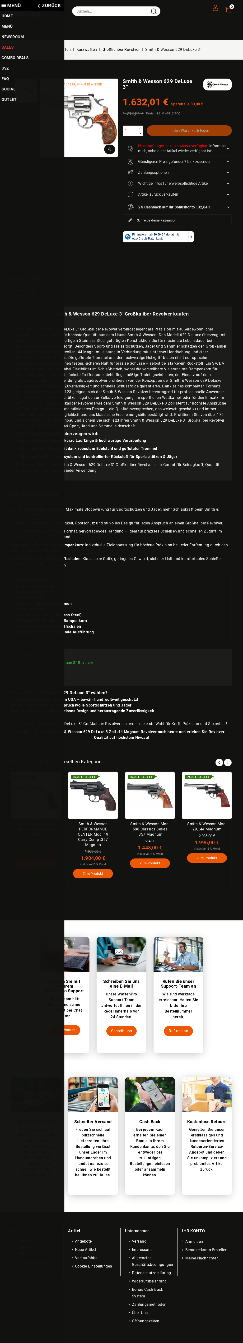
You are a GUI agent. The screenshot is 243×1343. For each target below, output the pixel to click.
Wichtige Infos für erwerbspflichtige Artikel (168, 183)
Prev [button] (219, 761)
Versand (139, 1241)
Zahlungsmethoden (149, 1305)
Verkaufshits (86, 1258)
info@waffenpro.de (36, 1263)
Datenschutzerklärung (152, 1273)
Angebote (83, 1241)
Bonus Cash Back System (148, 1293)
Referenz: (20, 278)
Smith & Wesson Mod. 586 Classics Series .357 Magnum (150, 829)
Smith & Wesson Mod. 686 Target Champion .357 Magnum (36, 829)
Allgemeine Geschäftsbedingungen (153, 1261)
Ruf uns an (178, 1031)
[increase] (140, 128)
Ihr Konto (193, 1231)
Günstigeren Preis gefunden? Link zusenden (169, 162)
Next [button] (228, 761)
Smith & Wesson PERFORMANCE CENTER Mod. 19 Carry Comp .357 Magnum (93, 834)
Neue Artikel (86, 1250)
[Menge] (130, 130)
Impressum (142, 1250)
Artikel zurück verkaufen (153, 194)
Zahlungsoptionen (148, 172)
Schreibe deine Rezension (152, 220)
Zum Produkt (36, 864)
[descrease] (140, 133)
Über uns (140, 1313)
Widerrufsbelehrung (149, 1281)
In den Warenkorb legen (189, 130)
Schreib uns (121, 1031)
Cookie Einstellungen (94, 1266)
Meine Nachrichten (202, 1258)
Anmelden (195, 1242)
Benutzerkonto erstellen (207, 1250)
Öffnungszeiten (146, 1321)
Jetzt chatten (64, 1030)
